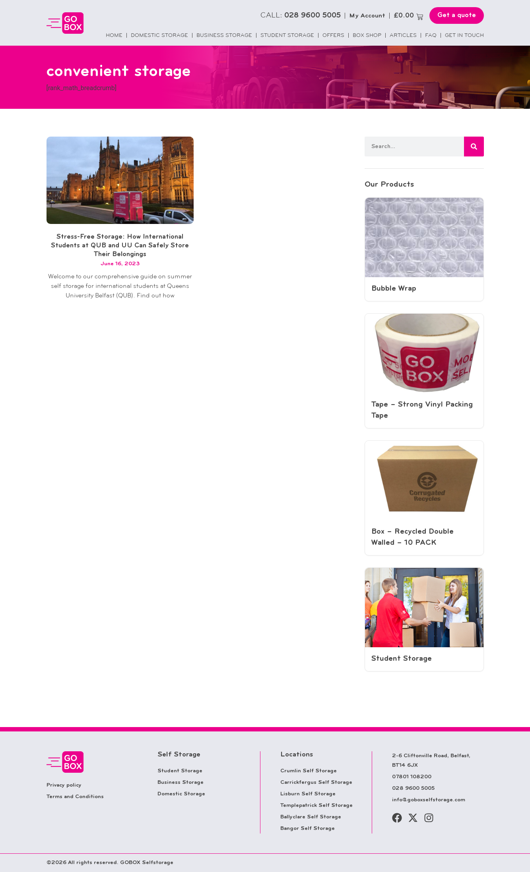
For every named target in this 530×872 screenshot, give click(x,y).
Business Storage (224, 35)
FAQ (431, 35)
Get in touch (464, 35)
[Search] (474, 146)
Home (114, 35)
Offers (333, 35)
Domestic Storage (159, 35)
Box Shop (367, 35)
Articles (403, 35)
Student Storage (287, 35)
